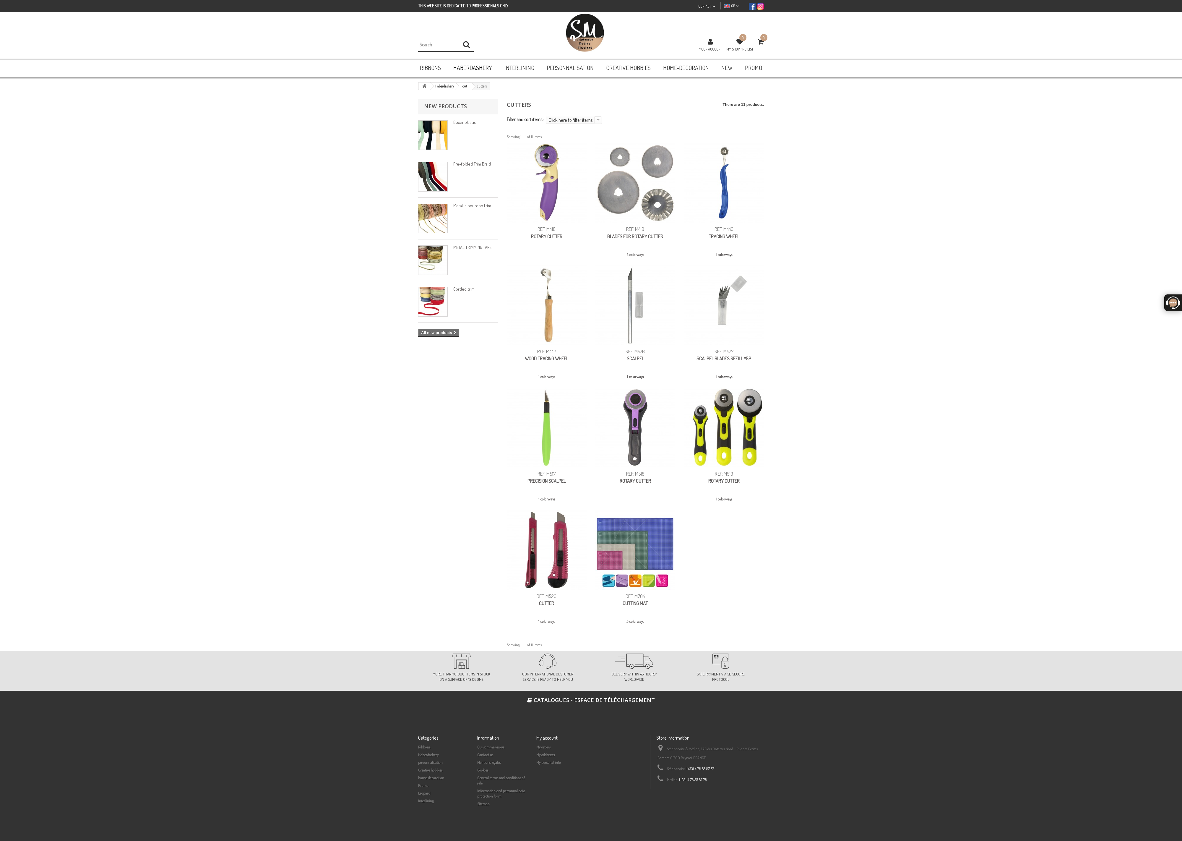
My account (547, 738)
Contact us (485, 754)
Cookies (482, 770)
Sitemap (483, 803)
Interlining (425, 800)
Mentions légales (489, 762)
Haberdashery (428, 754)
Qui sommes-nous (490, 747)
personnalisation (430, 762)
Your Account (710, 49)
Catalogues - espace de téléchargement (591, 700)
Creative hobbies (430, 770)
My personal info (548, 762)
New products (445, 106)
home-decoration (431, 777)
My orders (543, 747)
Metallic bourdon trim (472, 205)
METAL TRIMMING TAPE (472, 247)
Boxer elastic (464, 122)
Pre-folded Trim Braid (472, 164)
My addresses (545, 754)
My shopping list (739, 49)
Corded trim (464, 289)
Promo (423, 785)
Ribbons (424, 747)
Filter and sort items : (525, 119)
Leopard (424, 793)
